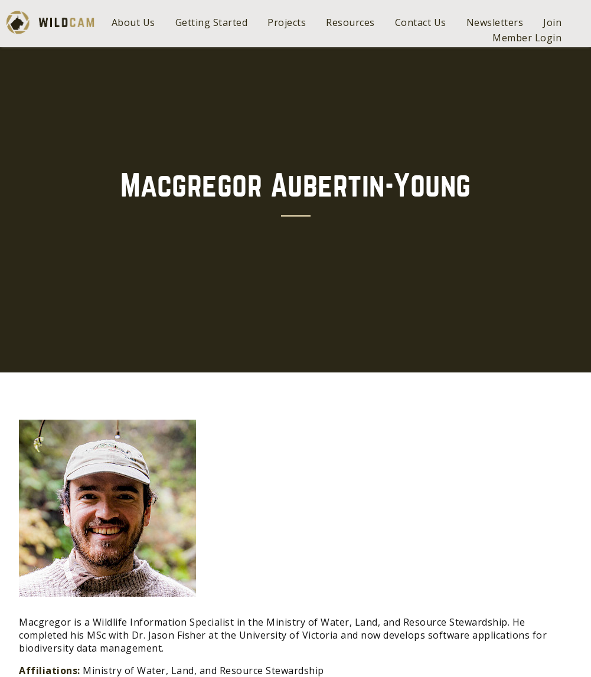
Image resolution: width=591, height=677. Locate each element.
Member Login (526, 37)
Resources (350, 22)
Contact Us (420, 22)
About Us (133, 22)
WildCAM (50, 22)
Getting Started (211, 22)
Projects (286, 22)
